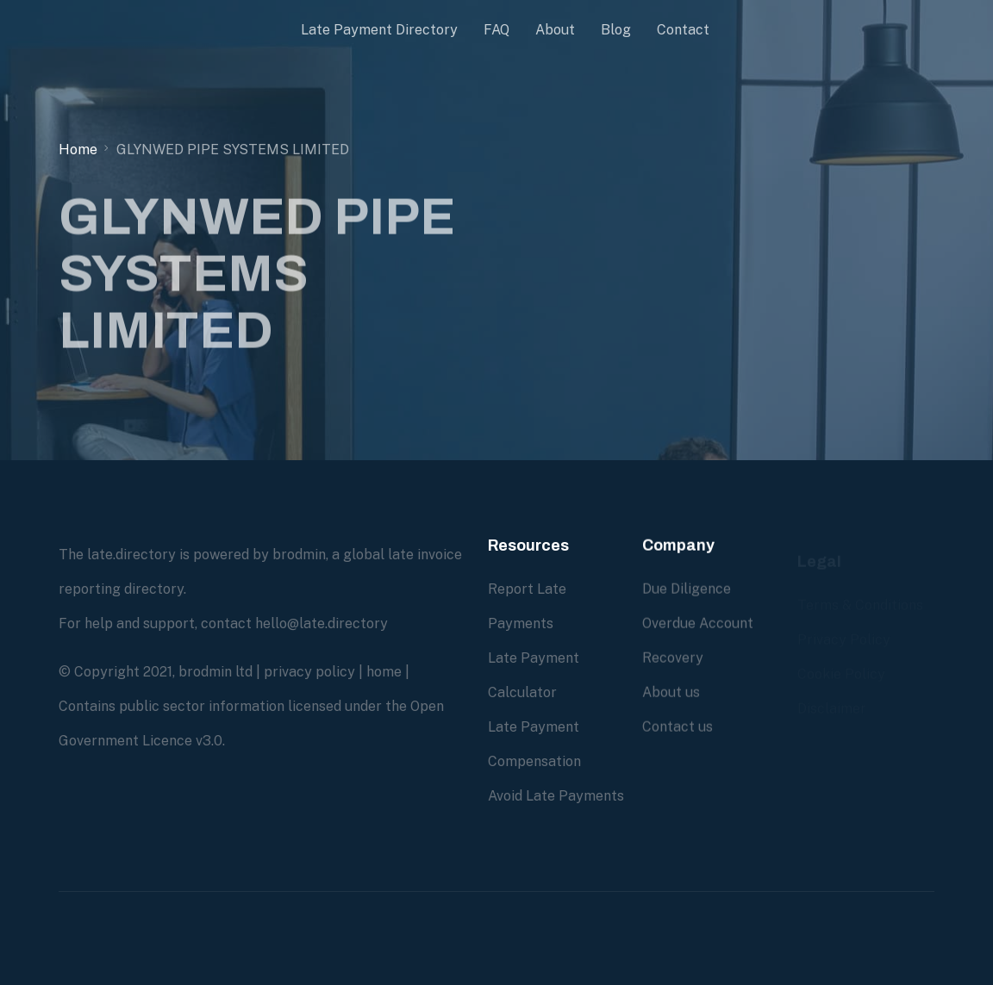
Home (78, 149)
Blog (616, 30)
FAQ (496, 30)
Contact (683, 30)
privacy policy (309, 672)
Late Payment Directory (379, 30)
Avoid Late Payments (556, 796)
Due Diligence (686, 589)
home (384, 672)
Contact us (677, 727)
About (555, 30)
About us (671, 692)
